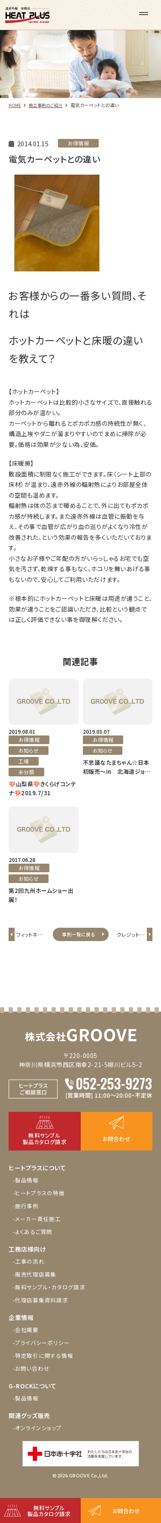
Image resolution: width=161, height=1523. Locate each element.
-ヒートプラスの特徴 (41, 1202)
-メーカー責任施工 (39, 1228)
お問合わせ (126, 1509)
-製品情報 (27, 1189)
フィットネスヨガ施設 (30, 943)
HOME (15, 105)
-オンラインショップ (39, 1437)
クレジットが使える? (129, 943)
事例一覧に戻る (78, 938)
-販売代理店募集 (37, 1283)
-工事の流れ (30, 1270)
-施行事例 (27, 1215)
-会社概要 (27, 1339)
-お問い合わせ (33, 1377)
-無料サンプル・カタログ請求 (52, 1296)
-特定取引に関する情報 (45, 1364)
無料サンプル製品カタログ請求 (50, 1509)
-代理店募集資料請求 (43, 1309)
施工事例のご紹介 (48, 105)
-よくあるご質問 (35, 1241)
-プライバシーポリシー (43, 1352)
